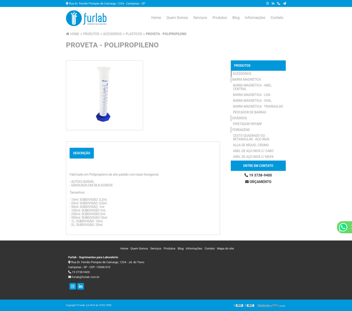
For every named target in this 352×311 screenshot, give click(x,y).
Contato (277, 17)
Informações (255, 17)
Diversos (239, 118)
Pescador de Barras (249, 112)
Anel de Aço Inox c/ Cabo (253, 151)
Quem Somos (177, 17)
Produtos (219, 17)
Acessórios (242, 73)
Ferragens (241, 130)
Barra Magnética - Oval (252, 100)
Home (156, 17)
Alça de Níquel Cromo (251, 145)
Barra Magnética (246, 79)
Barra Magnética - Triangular (258, 106)
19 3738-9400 (258, 175)
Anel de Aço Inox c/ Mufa (253, 157)
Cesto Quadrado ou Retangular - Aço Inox (251, 137)
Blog (236, 17)
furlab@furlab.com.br (83, 277)
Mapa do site (225, 248)
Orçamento (258, 182)
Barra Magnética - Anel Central (252, 87)
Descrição (81, 153)
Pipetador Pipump (247, 124)
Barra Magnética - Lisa (252, 95)
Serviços (200, 17)
